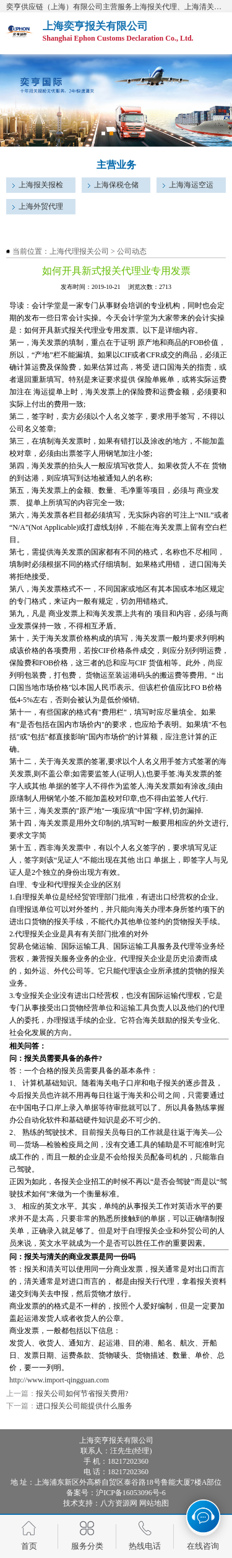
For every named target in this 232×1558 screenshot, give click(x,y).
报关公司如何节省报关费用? (82, 1393)
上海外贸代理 (41, 206)
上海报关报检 (41, 185)
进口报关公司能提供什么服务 (84, 1406)
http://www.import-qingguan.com (59, 1380)
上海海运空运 (191, 185)
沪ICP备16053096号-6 (131, 1492)
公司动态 (132, 251)
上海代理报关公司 (79, 251)
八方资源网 (118, 1503)
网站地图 (154, 1503)
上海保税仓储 (116, 185)
